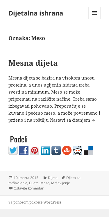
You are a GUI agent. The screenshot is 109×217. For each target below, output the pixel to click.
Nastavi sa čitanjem (73, 120)
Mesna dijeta (33, 63)
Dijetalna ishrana (35, 12)
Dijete (34, 182)
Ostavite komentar (29, 188)
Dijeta (53, 177)
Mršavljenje (60, 182)
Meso (44, 182)
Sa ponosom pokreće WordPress (34, 202)
